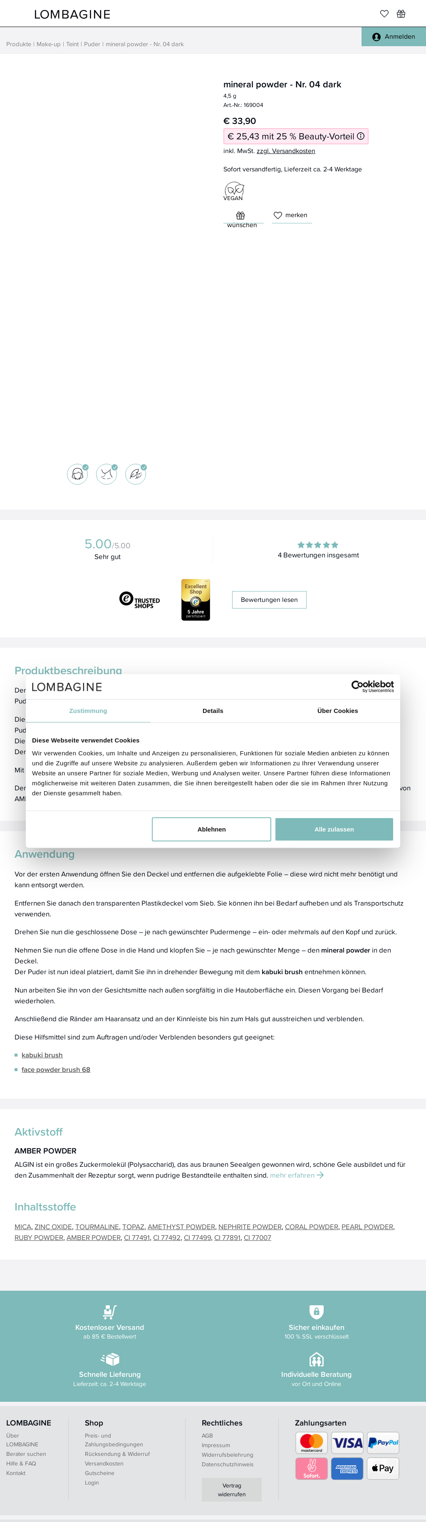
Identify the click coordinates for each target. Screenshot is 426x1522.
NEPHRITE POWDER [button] (250, 1226)
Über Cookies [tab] (337, 710)
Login (92, 1482)
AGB (207, 1435)
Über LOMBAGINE (22, 1439)
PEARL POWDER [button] (367, 1226)
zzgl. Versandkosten (286, 150)
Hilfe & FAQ (21, 1463)
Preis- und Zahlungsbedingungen (114, 1439)
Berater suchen (26, 1454)
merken (290, 215)
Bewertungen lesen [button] (269, 599)
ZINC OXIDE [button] (53, 1226)
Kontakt (15, 1473)
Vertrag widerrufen (232, 1489)
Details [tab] (213, 710)
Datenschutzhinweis (228, 1464)
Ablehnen (212, 829)
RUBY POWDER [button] (39, 1237)
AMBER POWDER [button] (94, 1237)
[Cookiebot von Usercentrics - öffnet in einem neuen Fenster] (357, 686)
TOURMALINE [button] (97, 1226)
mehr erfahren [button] (297, 1175)
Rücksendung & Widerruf (117, 1454)
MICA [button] (23, 1226)
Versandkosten (104, 1463)
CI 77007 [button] (257, 1237)
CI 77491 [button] (137, 1237)
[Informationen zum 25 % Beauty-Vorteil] (360, 136)
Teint (72, 44)
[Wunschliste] (401, 13)
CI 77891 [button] (227, 1237)
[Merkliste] (384, 13)
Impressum (216, 1445)
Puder (92, 44)
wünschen (242, 217)
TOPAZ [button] (133, 1226)
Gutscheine (99, 1473)
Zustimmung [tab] (88, 710)
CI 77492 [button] (167, 1237)
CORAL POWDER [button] (311, 1226)
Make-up (49, 44)
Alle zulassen (334, 829)
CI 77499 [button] (197, 1237)
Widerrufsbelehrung (227, 1454)
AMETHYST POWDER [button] (181, 1226)
